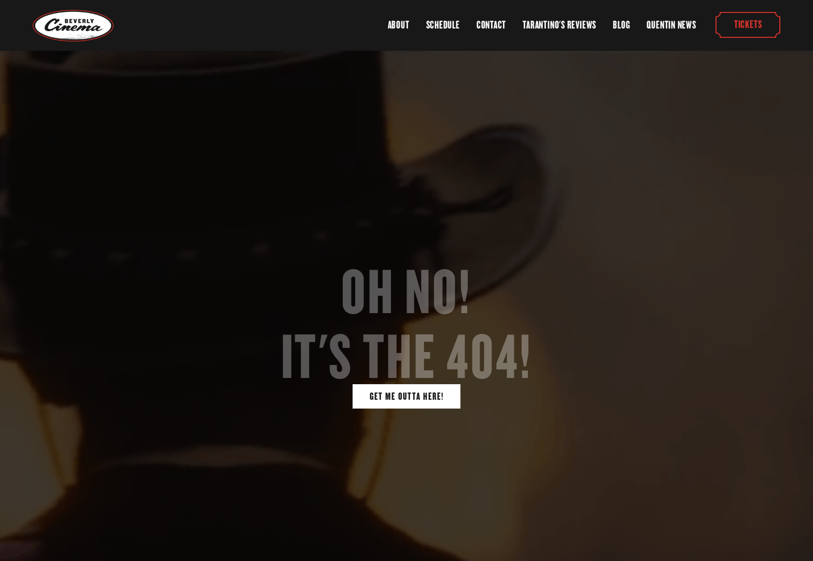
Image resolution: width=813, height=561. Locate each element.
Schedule (443, 25)
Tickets (747, 25)
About (399, 25)
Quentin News (671, 25)
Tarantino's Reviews (559, 25)
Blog (621, 25)
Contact (491, 25)
